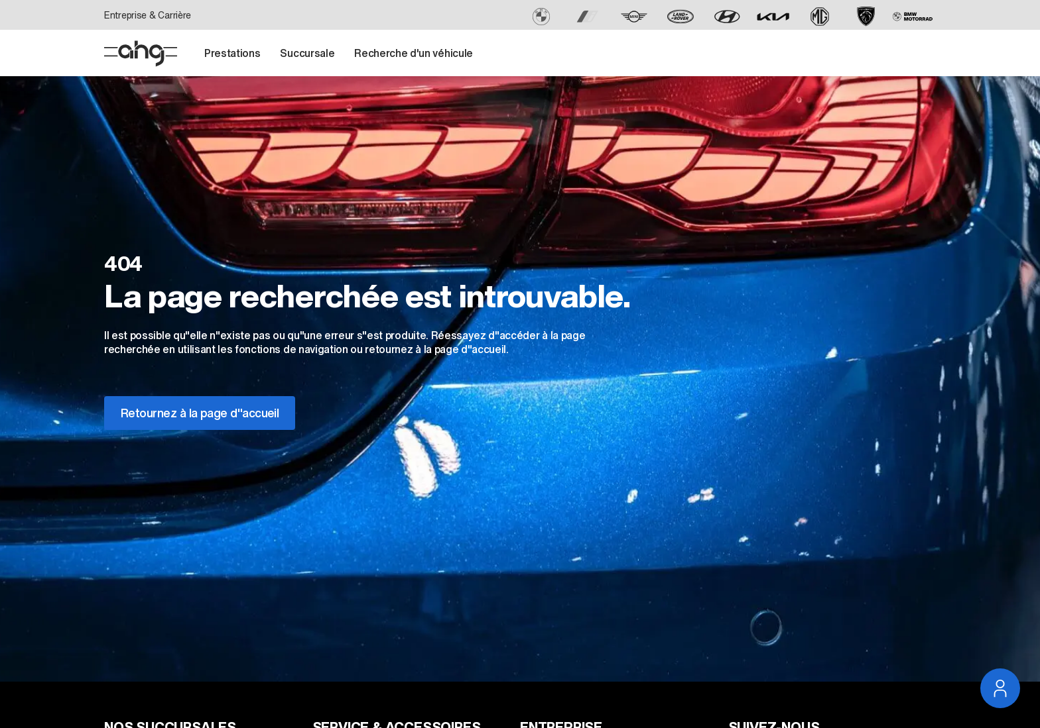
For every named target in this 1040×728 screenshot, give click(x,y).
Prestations (232, 53)
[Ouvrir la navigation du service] (1000, 688)
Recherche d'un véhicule (413, 53)
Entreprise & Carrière (147, 15)
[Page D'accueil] (140, 53)
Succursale (307, 53)
